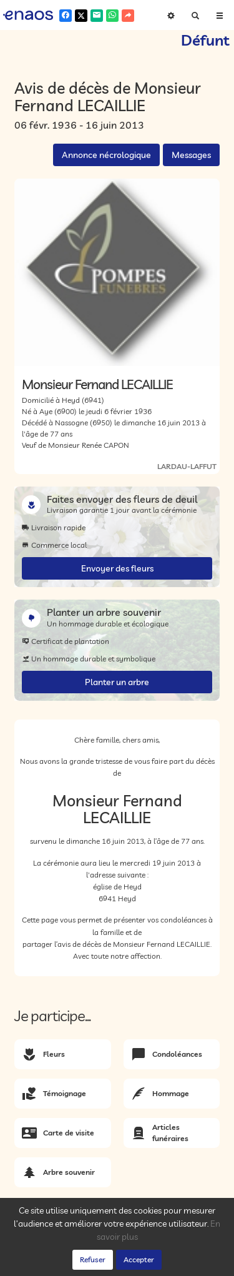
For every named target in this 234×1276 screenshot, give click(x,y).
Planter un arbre (117, 682)
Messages (191, 155)
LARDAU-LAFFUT (187, 466)
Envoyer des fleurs (117, 568)
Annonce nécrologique (106, 155)
